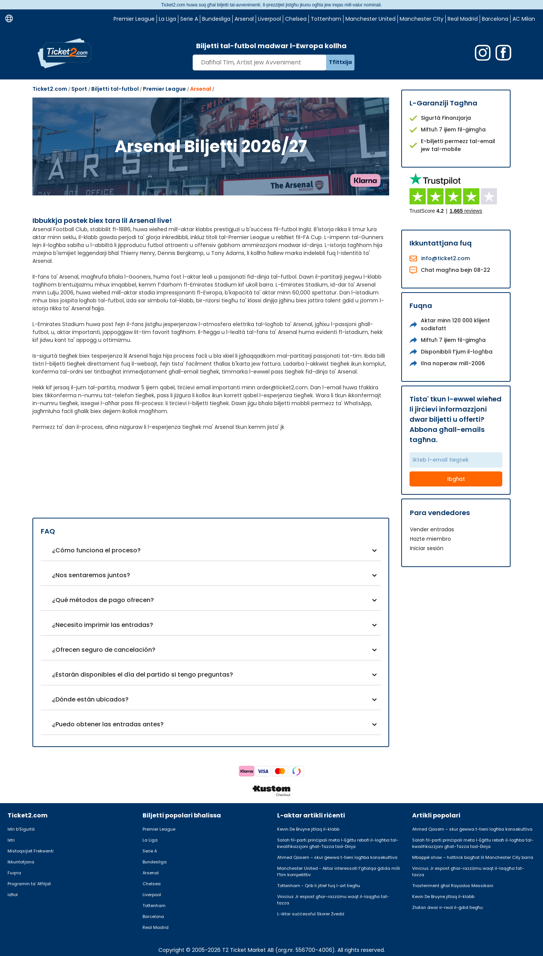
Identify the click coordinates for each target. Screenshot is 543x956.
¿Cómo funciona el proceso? (96, 550)
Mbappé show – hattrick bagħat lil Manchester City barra (472, 857)
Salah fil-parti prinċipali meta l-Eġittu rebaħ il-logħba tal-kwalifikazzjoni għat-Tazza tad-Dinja (338, 843)
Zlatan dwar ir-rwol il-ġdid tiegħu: (447, 907)
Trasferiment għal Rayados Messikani (452, 886)
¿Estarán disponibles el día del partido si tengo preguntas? (142, 674)
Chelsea (296, 19)
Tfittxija (340, 62)
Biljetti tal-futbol (115, 89)
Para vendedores (440, 512)
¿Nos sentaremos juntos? (91, 575)
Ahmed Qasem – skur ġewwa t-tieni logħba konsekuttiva (337, 857)
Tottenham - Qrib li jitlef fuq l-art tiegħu (318, 886)
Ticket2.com (49, 89)
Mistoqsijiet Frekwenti (31, 851)
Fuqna (14, 873)
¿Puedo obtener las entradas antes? (108, 724)
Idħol (13, 895)
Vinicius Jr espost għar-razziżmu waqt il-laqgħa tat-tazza (333, 899)
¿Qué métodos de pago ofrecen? (103, 600)
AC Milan (523, 19)
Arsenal (244, 19)
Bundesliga (216, 19)
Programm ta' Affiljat (29, 884)
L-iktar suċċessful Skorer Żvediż (310, 914)
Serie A (189, 19)
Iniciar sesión (426, 548)
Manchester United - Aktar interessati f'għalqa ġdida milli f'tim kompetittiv (338, 871)
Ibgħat (456, 479)
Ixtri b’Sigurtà (21, 829)
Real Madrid (463, 19)
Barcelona (495, 19)
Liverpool (269, 19)
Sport (79, 89)
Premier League (134, 19)
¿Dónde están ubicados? (90, 699)
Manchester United (370, 19)
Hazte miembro (430, 539)
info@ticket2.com (445, 258)
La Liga (167, 19)
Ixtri (11, 840)
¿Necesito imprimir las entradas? (102, 625)
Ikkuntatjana (21, 862)
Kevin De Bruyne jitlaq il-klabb (308, 829)
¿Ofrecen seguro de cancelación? (103, 649)
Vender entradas (432, 529)
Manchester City (421, 19)
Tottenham (326, 19)
